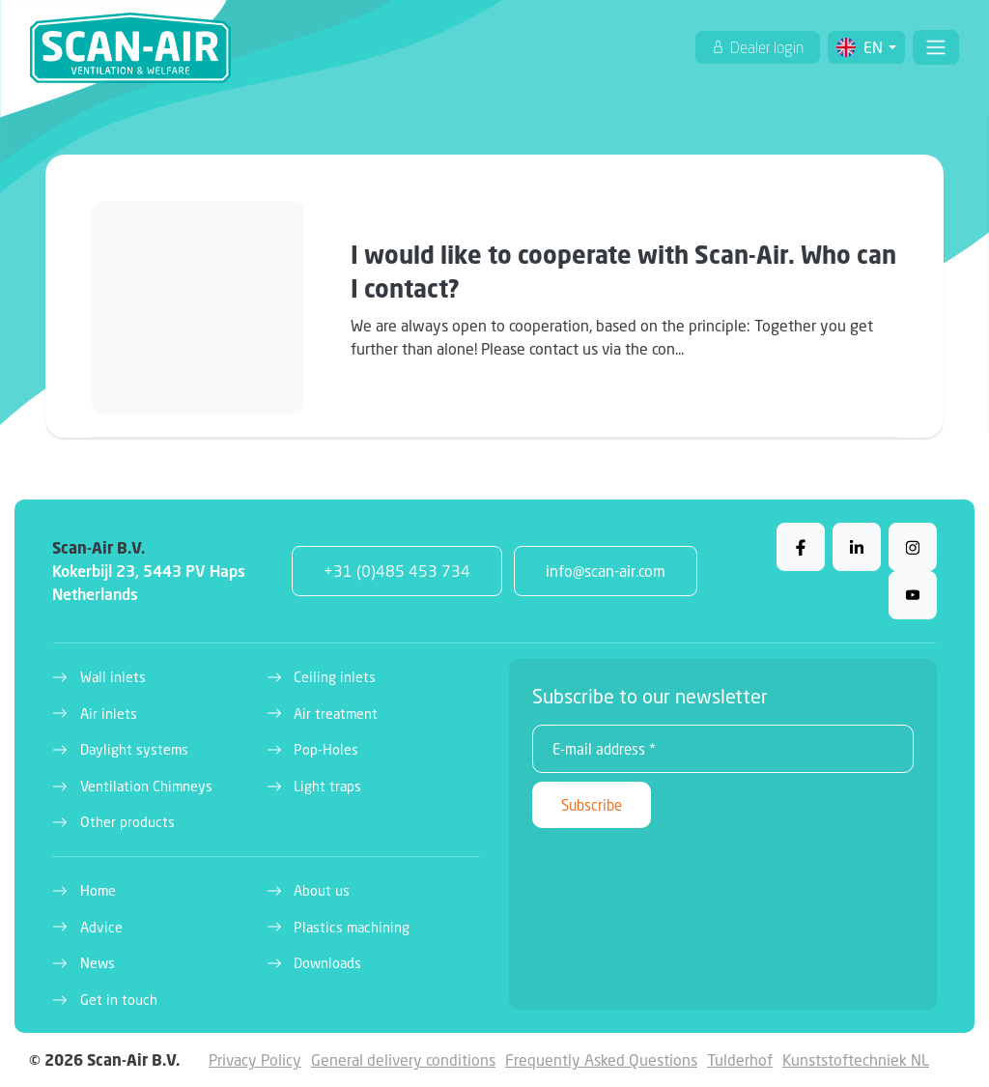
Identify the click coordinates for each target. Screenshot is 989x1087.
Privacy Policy (255, 1059)
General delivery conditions (403, 1059)
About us (322, 890)
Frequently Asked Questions (601, 1059)
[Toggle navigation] (936, 47)
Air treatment (336, 713)
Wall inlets (113, 677)
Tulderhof (740, 1059)
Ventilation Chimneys (146, 786)
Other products (127, 822)
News (97, 963)
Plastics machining (352, 927)
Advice (101, 927)
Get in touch (118, 999)
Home (98, 890)
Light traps (327, 786)
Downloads (327, 963)
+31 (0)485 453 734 (397, 570)
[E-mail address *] (723, 749)
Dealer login (765, 47)
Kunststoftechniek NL (855, 1059)
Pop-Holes (326, 749)
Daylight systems (134, 749)
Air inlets (108, 713)
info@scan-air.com (605, 570)
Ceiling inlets (335, 677)
